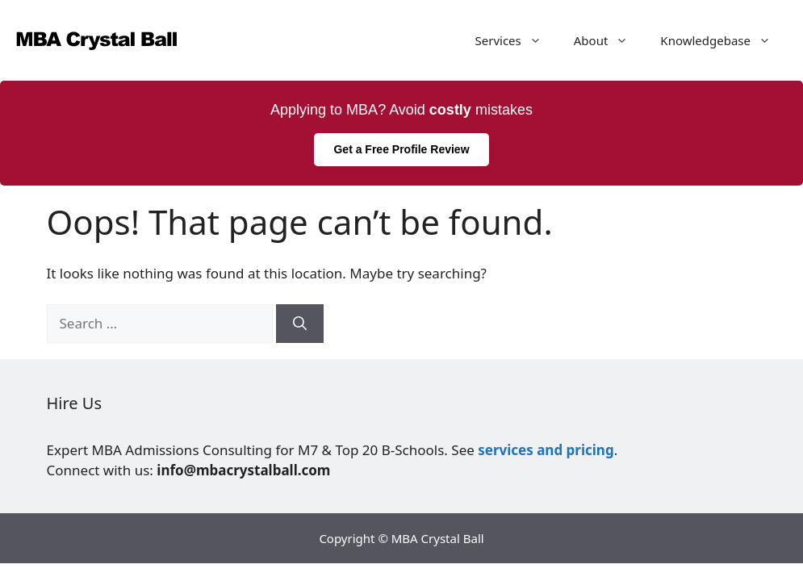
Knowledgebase (723, 40)
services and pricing (545, 450)
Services (516, 40)
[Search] (300, 323)
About (609, 40)
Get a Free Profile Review (401, 149)
